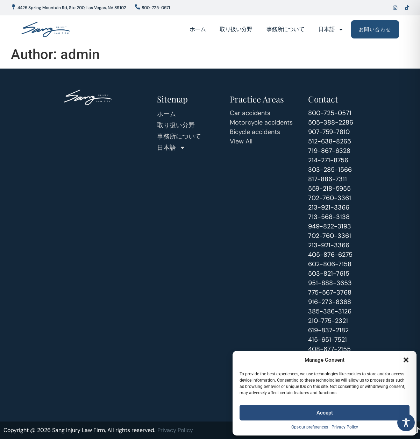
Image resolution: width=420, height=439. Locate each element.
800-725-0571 (329, 113)
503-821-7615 (328, 273)
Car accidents (250, 113)
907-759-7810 (329, 132)
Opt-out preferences (309, 427)
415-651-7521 (327, 339)
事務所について (285, 29)
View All (241, 141)
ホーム (198, 29)
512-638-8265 (329, 141)
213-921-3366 (328, 207)
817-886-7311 (327, 179)
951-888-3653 (330, 283)
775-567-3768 (329, 292)
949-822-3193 (329, 226)
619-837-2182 (328, 330)
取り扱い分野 (236, 29)
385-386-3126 (329, 311)
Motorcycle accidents (261, 122)
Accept (324, 413)
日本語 (331, 29)
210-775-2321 (328, 321)
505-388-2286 (330, 122)
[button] (406, 359)
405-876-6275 (330, 254)
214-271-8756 (328, 160)
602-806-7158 (329, 264)
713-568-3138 (329, 217)
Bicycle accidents (255, 132)
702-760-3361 (329, 198)
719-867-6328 (329, 151)
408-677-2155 (329, 349)
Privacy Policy (345, 427)
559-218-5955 (329, 188)
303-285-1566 (330, 169)
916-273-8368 (329, 302)
